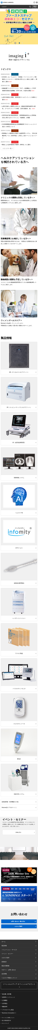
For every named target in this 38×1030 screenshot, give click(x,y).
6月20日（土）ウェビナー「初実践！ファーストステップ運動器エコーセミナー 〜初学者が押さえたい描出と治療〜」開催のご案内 (19, 79)
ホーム (3, 941)
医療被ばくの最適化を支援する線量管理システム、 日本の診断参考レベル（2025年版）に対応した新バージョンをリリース (19, 135)
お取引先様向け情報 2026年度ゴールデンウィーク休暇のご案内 (19, 98)
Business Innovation (9, 1013)
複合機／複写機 (6, 994)
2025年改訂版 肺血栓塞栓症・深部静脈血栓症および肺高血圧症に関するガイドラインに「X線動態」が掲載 (19, 116)
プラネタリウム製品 (8, 1010)
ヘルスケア (4, 6)
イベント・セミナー (7, 954)
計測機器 (4, 1000)
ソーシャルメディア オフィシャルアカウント (19, 984)
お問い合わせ (26, 6)
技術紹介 (4, 962)
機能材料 (4, 1006)
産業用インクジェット (8, 997)
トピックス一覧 (6, 148)
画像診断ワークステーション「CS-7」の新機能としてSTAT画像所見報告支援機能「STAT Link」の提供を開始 (19, 89)
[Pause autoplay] (15, 43)
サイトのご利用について (8, 1017)
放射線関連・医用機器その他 (10, 802)
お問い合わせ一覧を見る (18, 921)
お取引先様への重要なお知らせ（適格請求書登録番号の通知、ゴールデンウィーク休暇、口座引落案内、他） (19, 107)
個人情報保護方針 (6, 1020)
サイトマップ (5, 1023)
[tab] (19, 43)
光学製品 (4, 1003)
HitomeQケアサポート (9, 807)
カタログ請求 (18, 926)
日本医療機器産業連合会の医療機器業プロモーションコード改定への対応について (19, 125)
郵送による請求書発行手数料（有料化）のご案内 (16, 144)
